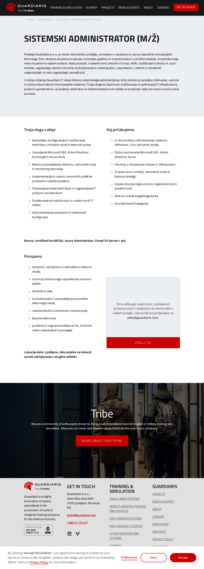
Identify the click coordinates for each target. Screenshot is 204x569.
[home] (26, 7)
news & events (129, 7)
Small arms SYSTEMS (124, 499)
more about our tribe (102, 440)
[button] (65, 8)
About (148, 7)
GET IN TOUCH (186, 7)
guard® (91, 7)
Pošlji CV (143, 342)
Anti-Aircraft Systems (126, 526)
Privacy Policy (39, 562)
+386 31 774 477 (77, 522)
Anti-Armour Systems (126, 518)
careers (158, 517)
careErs (45, 20)
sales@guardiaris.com (81, 515)
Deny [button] (153, 557)
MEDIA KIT (159, 532)
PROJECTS (108, 7)
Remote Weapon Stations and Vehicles (128, 508)
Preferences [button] (129, 557)
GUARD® (115, 545)
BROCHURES (160, 524)
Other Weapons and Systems (124, 535)
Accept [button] (183, 557)
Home (30, 20)
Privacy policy (162, 539)
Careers (163, 7)
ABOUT (157, 509)
